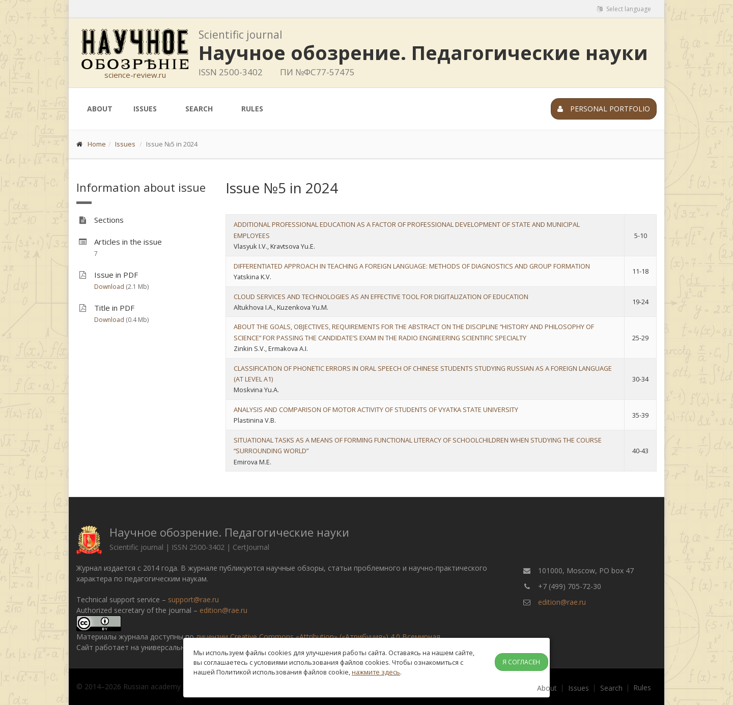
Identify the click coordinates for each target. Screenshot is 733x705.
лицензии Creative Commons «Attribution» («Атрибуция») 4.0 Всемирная (318, 636)
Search (199, 108)
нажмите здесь (376, 672)
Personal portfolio (603, 108)
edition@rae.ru (223, 610)
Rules (252, 108)
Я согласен (521, 662)
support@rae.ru (193, 599)
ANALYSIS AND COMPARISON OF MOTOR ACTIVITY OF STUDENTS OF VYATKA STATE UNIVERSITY (376, 409)
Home (97, 144)
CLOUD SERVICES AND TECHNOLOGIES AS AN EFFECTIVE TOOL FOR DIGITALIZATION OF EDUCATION (381, 296)
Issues (145, 108)
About (99, 108)
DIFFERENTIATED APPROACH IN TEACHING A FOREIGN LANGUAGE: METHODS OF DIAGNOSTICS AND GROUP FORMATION (412, 266)
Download (109, 286)
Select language (624, 9)
